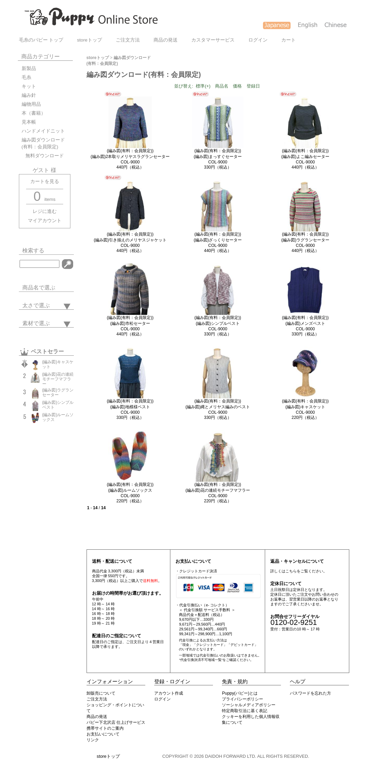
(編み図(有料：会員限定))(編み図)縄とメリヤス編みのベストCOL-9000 (217, 407)
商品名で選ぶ (38, 287)
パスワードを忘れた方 (310, 693)
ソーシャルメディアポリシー (248, 705)
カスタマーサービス (213, 40)
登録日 (253, 86)
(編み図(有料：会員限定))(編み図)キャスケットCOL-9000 (305, 407)
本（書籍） (34, 113)
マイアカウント (44, 220)
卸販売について (101, 693)
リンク (93, 740)
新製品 (29, 68)
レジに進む (45, 211)
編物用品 (31, 104)
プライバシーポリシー (242, 699)
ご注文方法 (128, 40)
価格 (237, 86)
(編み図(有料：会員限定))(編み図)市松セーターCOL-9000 (130, 323)
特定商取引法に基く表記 (244, 710)
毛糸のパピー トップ (41, 40)
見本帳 (29, 122)
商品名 (221, 86)
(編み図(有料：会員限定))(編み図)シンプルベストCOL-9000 (217, 323)
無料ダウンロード (43, 155)
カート (288, 40)
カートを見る (44, 181)
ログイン (258, 40)
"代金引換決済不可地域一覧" (201, 660)
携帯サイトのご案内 (105, 728)
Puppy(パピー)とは (240, 693)
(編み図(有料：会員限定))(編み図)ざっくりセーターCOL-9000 (218, 240)
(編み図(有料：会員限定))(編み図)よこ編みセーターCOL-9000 (305, 156)
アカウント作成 (168, 693)
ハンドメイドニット (43, 131)
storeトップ (89, 40)
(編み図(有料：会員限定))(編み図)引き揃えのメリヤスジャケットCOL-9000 (130, 240)
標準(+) (203, 86)
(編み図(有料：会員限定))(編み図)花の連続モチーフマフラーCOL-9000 (217, 490)
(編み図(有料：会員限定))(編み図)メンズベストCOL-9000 (305, 323)
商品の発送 (166, 40)
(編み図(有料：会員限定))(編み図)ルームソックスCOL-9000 (130, 490)
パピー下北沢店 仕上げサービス (116, 722)
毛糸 (26, 77)
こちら (291, 571)
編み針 (29, 95)
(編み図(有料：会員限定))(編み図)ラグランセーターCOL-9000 (305, 240)
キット (29, 86)
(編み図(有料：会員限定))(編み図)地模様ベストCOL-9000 (130, 407)
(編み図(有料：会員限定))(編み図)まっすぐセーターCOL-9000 (218, 156)
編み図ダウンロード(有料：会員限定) (43, 143)
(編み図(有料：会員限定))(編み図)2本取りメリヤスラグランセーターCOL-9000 (130, 156)
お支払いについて (103, 734)
